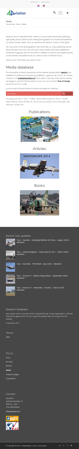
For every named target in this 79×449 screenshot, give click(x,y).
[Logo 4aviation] (33, 13)
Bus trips (9, 361)
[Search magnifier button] (67, 93)
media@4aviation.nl (26, 78)
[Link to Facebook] (67, 445)
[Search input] (33, 93)
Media (9, 21)
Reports (9, 366)
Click (8, 337)
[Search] (53, 13)
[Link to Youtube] (71, 445)
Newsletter (34, 2)
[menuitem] (34, 2)
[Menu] (59, 13)
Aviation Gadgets (12, 374)
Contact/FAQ (10, 378)
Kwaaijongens (26, 446)
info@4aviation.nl (13, 411)
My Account (45, 2)
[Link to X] (63, 445)
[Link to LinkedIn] (60, 445)
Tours (8, 357)
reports (64, 72)
